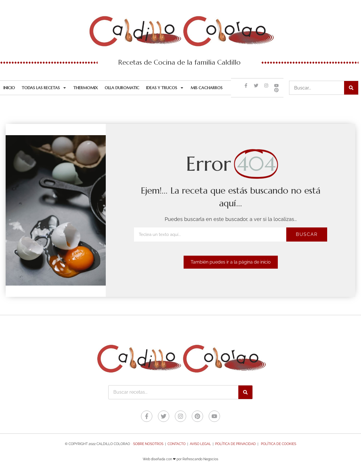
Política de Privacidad (235, 444)
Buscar (307, 234)
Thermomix (85, 87)
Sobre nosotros (148, 444)
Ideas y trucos (165, 88)
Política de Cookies (278, 444)
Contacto (177, 444)
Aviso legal (200, 444)
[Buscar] (351, 88)
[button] (231, 262)
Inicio (9, 87)
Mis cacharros (207, 87)
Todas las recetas (44, 88)
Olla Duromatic (122, 87)
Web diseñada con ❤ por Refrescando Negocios (180, 459)
